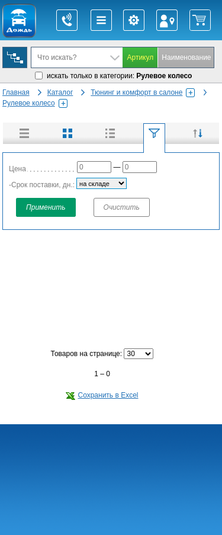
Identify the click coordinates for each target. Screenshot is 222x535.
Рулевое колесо (34, 103)
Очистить (122, 207)
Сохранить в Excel (102, 395)
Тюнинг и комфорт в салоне (143, 92)
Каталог (60, 92)
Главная (16, 92)
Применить (46, 207)
